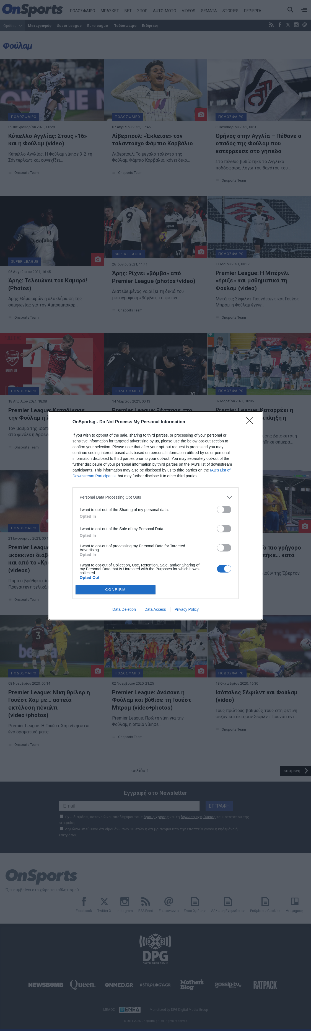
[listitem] (155, 497)
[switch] (224, 509)
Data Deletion (124, 609)
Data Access (155, 609)
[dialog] (155, 515)
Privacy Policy (187, 609)
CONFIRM (115, 589)
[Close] (251, 422)
